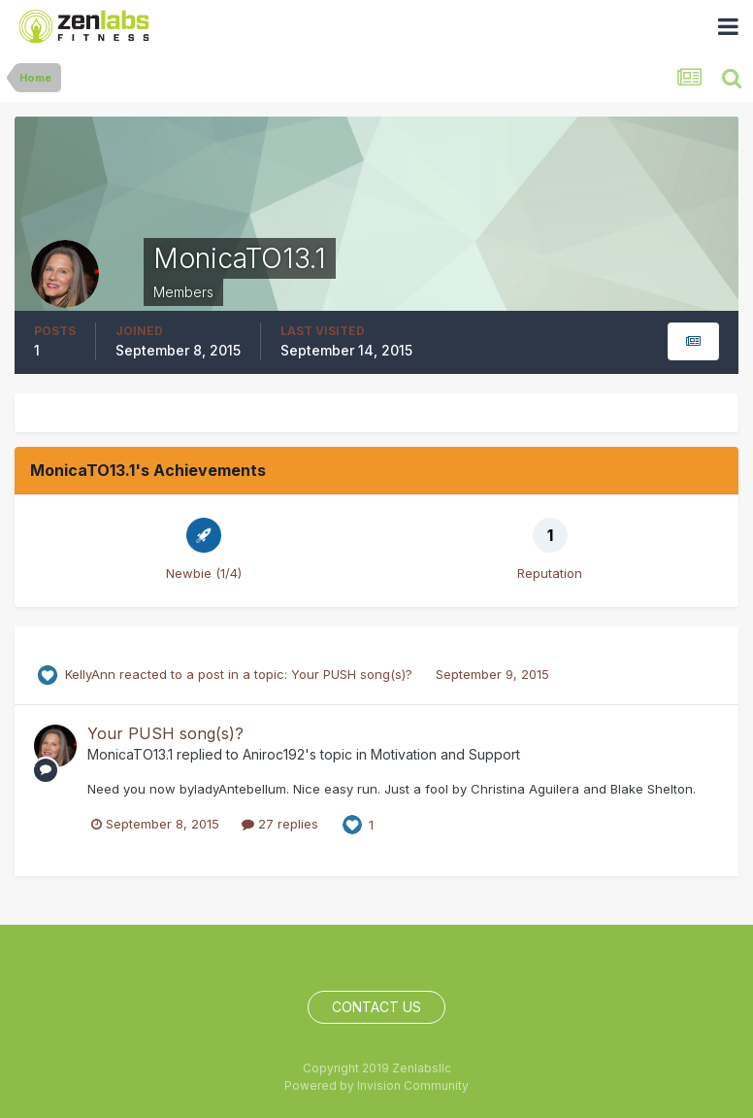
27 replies (280, 823)
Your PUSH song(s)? (353, 674)
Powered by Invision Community (376, 1085)
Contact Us (376, 1007)
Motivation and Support (445, 754)
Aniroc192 (274, 754)
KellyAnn (90, 674)
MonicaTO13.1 (130, 754)
